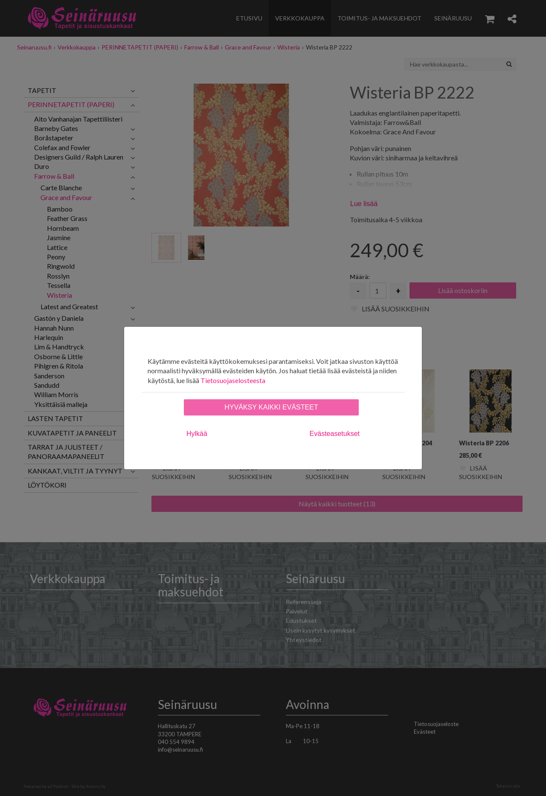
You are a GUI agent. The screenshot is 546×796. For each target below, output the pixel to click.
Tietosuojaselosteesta (232, 380)
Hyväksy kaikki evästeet (271, 407)
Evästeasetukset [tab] (335, 433)
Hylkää (196, 433)
